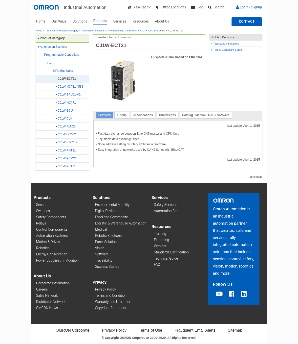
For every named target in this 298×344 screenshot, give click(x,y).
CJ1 (142, 30)
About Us (162, 21)
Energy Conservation (51, 254)
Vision (100, 248)
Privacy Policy (105, 289)
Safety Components (51, 217)
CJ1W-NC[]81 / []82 (69, 86)
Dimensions (167, 115)
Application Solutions (225, 43)
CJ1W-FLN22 (65, 126)
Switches (43, 211)
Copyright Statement (110, 308)
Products (100, 21)
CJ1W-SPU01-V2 (68, 94)
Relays (41, 223)
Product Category (68, 30)
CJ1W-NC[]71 (66, 102)
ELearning (161, 240)
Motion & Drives (48, 242)
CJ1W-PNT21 (66, 150)
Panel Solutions (107, 242)
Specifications (143, 115)
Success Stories (107, 267)
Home (40, 21)
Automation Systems (93, 30)
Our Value (59, 21)
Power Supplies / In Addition (57, 260)
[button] (247, 21)
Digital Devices (106, 211)
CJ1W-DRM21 (66, 134)
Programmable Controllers (122, 30)
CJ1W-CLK (64, 118)
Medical (101, 229)
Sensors (42, 205)
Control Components (51, 229)
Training (160, 234)
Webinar (160, 246)
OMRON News (47, 308)
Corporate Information (53, 283)
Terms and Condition (111, 295)
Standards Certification (171, 252)
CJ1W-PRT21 (66, 166)
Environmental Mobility (112, 205)
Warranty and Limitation (113, 302)
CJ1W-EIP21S (66, 142)
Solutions (80, 21)
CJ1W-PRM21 (66, 158)
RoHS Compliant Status (227, 49)
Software (102, 254)
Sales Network (47, 295)
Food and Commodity (111, 217)
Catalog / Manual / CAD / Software (206, 115)
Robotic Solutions (108, 236)
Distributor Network (50, 302)
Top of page (253, 176)
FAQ (157, 265)
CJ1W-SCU (64, 110)
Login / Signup (249, 7)
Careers (42, 289)
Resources (140, 21)
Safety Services (165, 205)
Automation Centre (168, 211)
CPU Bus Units (156, 30)
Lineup (122, 115)
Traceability (103, 260)
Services (120, 21)
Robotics (42, 248)
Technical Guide (166, 258)
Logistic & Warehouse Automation (121, 223)
